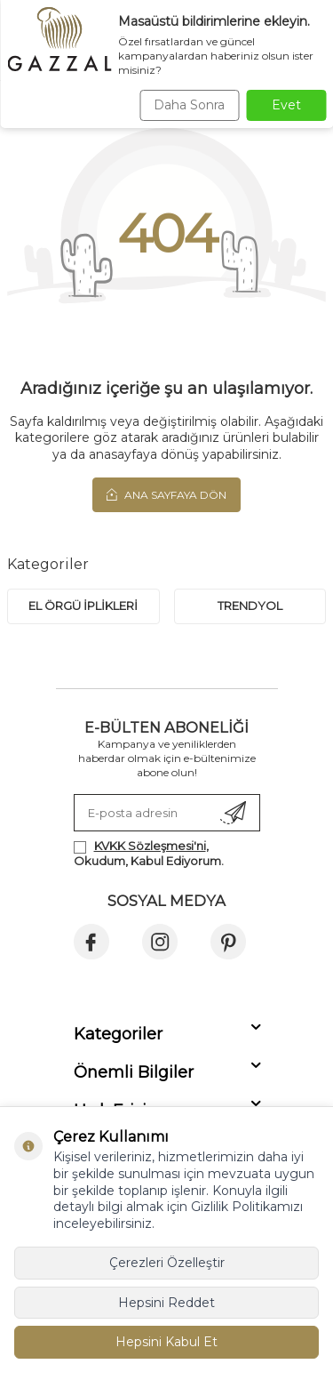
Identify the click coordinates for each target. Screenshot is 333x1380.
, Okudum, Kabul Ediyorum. (149, 853)
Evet (286, 105)
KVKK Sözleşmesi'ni (150, 845)
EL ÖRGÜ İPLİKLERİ (83, 605)
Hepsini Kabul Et (166, 1342)
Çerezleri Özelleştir (167, 1263)
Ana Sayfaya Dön (166, 494)
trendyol (250, 605)
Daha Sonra (189, 105)
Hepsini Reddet (166, 1303)
